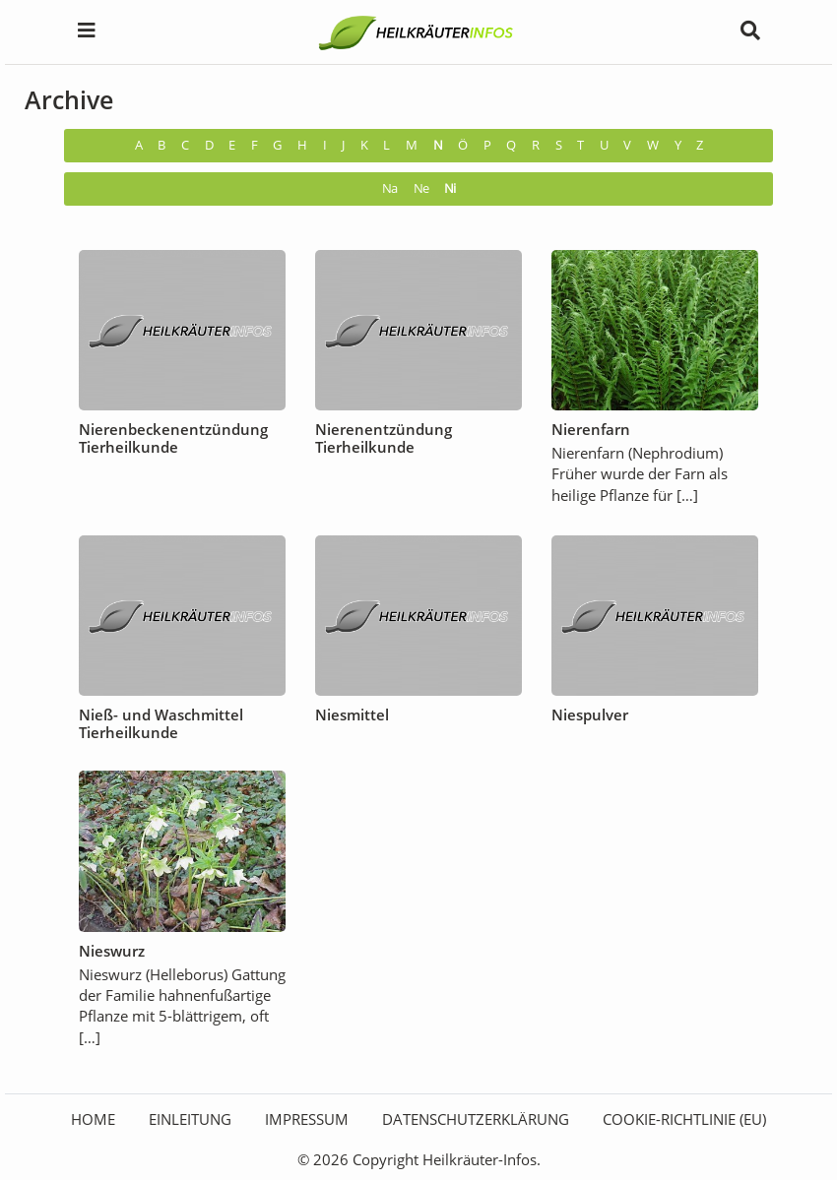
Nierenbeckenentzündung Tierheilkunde (173, 438)
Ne (421, 188)
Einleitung (190, 1119)
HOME (93, 1119)
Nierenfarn (590, 429)
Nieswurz (112, 951)
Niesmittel (352, 714)
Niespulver (589, 714)
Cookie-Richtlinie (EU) (684, 1119)
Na (389, 188)
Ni (449, 188)
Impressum (307, 1119)
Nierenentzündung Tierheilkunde (383, 438)
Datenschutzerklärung (475, 1119)
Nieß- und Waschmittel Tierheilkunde (161, 723)
